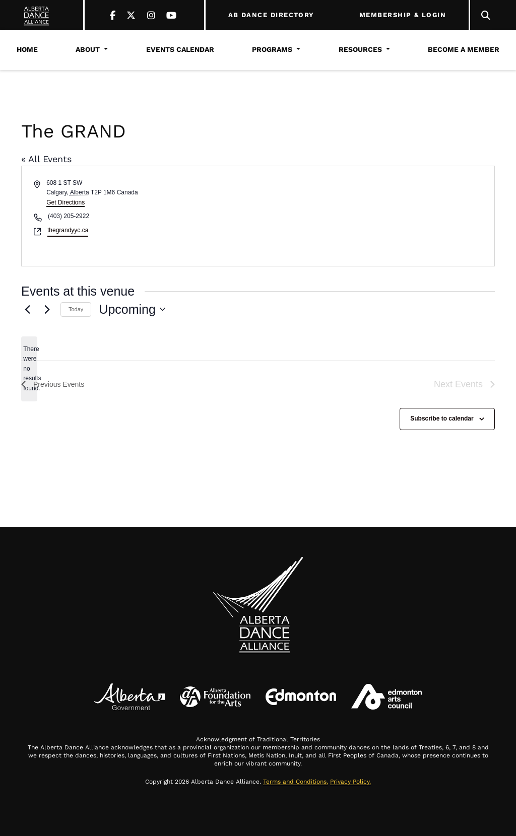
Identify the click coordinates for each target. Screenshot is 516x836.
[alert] (29, 368)
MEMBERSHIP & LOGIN (402, 15)
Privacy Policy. (350, 781)
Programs (272, 49)
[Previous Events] (27, 309)
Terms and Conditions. (295, 781)
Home (27, 49)
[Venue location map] (375, 216)
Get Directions (65, 202)
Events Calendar (180, 49)
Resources (360, 49)
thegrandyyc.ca (67, 230)
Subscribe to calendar (441, 418)
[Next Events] (47, 309)
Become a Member (463, 49)
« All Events (46, 159)
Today (76, 309)
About (88, 49)
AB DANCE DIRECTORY (271, 15)
